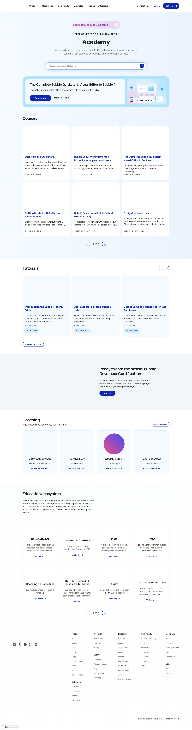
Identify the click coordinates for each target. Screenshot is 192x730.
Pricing (91, 6)
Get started (171, 6)
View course (40, 98)
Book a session (39, 468)
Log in (157, 6)
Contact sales (144, 6)
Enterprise (103, 6)
